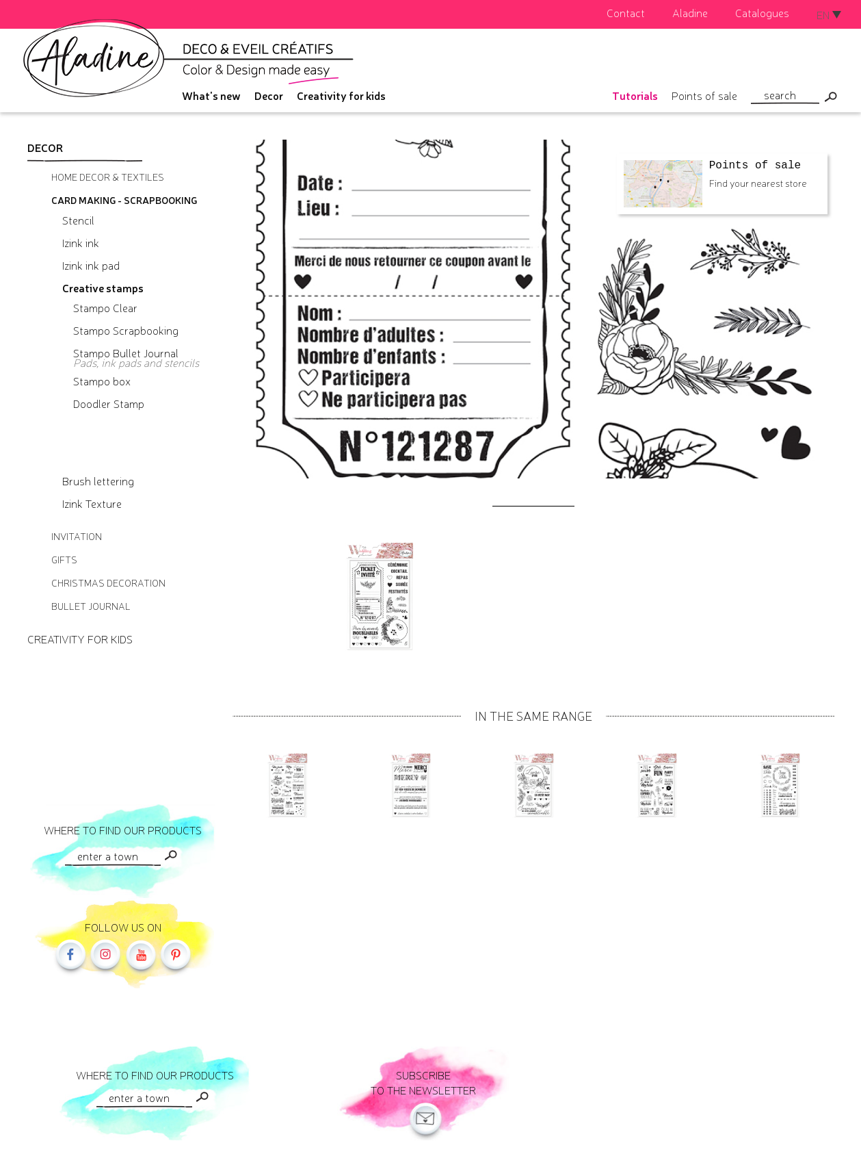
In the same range (533, 715)
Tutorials (635, 95)
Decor (268, 95)
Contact (626, 12)
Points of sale (704, 95)
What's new (211, 95)
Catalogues (762, 12)
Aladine (690, 12)
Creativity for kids (341, 95)
